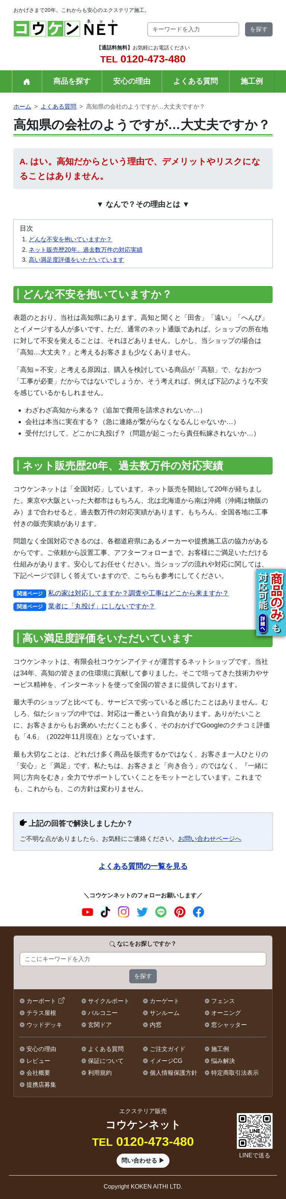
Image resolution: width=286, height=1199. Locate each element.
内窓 (156, 1025)
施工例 (252, 81)
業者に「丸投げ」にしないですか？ (101, 606)
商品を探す (71, 81)
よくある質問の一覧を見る (143, 866)
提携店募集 (41, 1084)
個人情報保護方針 (173, 1073)
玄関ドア (100, 1025)
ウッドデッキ (44, 1025)
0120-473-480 (142, 59)
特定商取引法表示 (235, 1073)
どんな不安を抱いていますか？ (70, 239)
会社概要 (38, 1073)
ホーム (22, 106)
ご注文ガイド (167, 1049)
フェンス (223, 1001)
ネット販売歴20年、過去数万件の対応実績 (86, 250)
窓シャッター (229, 1025)
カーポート (41, 1001)
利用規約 (100, 1073)
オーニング (226, 1013)
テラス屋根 (41, 1013)
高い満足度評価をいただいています (76, 260)
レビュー (38, 1061)
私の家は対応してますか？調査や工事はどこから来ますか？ (138, 593)
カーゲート (164, 1001)
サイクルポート (109, 1001)
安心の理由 (131, 81)
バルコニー (103, 1013)
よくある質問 (195, 81)
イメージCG (166, 1061)
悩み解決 (223, 1061)
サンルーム (164, 1013)
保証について (106, 1061)
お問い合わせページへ (209, 838)
